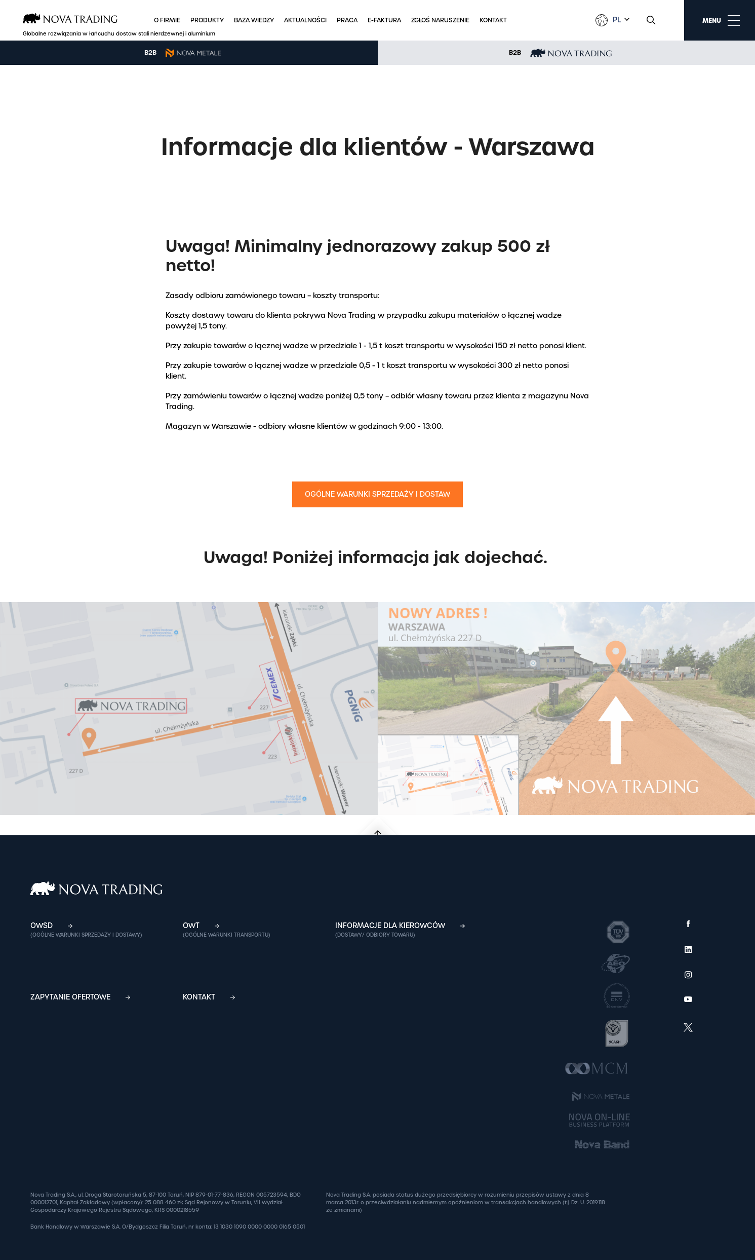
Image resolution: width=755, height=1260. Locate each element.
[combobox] (620, 20)
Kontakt (493, 20)
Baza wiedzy (254, 20)
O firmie (167, 20)
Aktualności (305, 20)
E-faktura (384, 20)
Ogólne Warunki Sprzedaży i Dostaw (377, 494)
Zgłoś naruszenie (440, 20)
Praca (347, 20)
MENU (721, 20)
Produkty (207, 20)
